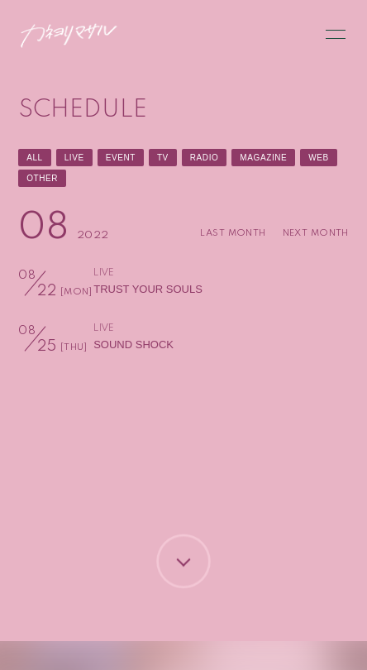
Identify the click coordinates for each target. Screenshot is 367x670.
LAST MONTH (232, 233)
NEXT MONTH (316, 233)
